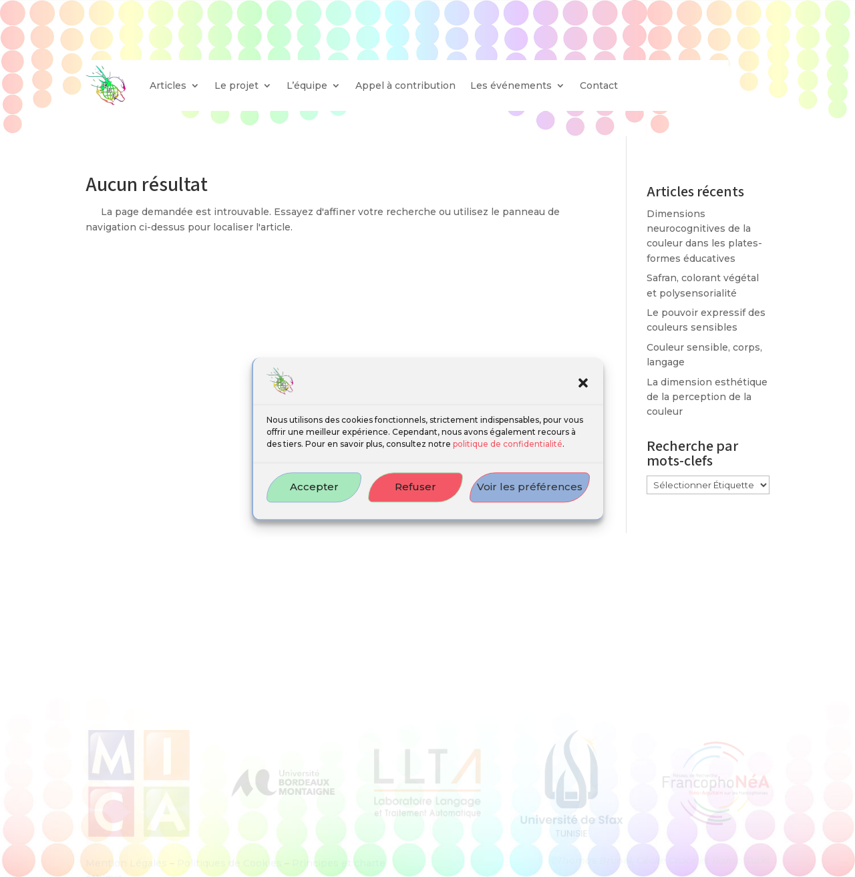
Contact (599, 85)
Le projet (236, 85)
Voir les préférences (529, 495)
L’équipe (307, 85)
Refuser (415, 495)
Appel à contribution (405, 85)
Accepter (314, 495)
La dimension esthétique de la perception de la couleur (707, 397)
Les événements (511, 85)
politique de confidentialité (507, 452)
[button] (583, 391)
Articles (168, 85)
